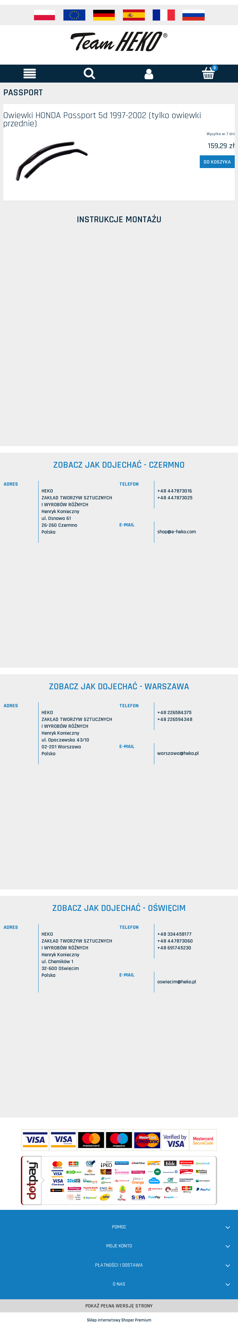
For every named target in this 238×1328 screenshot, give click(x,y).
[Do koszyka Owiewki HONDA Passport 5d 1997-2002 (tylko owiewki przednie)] (217, 161)
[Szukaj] (89, 73)
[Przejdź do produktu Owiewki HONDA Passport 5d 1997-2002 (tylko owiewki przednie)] (49, 160)
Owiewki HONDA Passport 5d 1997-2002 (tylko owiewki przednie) (102, 120)
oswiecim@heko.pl (176, 981)
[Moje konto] (149, 73)
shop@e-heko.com (176, 531)
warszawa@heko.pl (178, 753)
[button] (30, 73)
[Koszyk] (208, 73)
